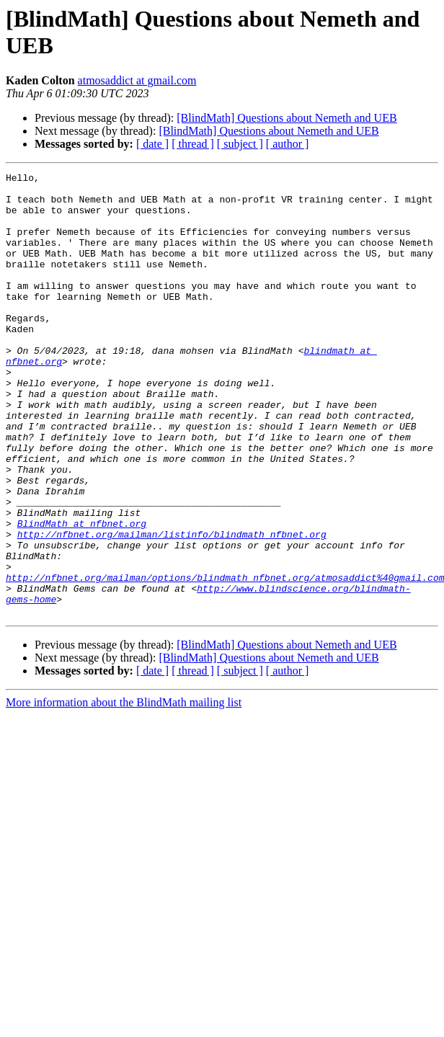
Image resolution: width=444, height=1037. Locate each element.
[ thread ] (193, 144)
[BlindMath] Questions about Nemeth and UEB (286, 118)
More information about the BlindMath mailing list (123, 791)
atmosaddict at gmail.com (137, 80)
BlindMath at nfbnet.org (81, 594)
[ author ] (287, 144)
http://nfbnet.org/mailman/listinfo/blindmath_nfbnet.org (172, 607)
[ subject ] (240, 144)
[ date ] (152, 144)
